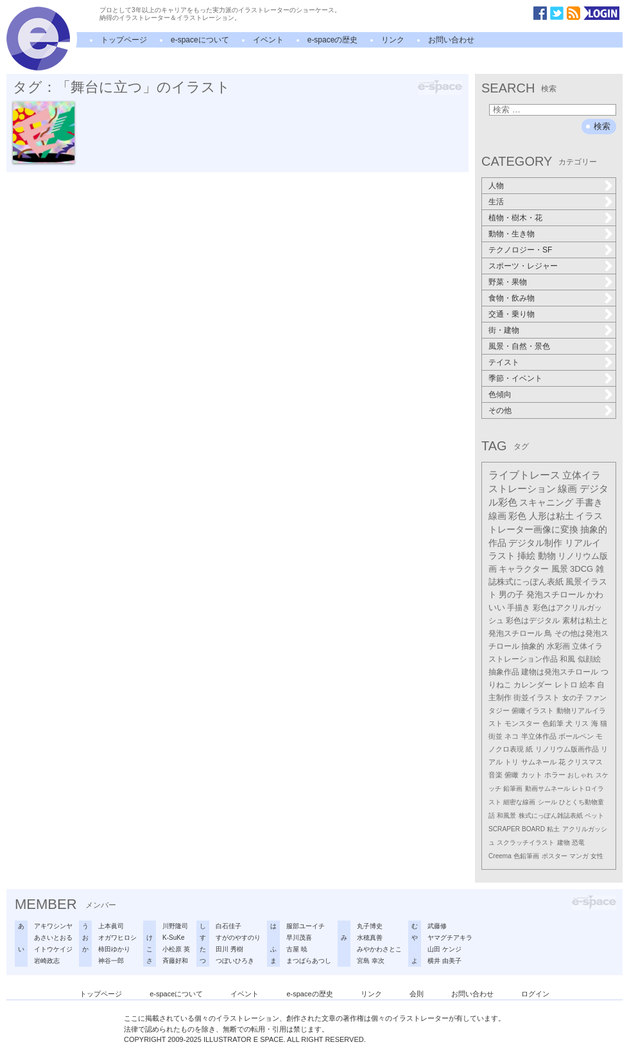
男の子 (511, 594)
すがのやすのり (238, 937)
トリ (511, 762)
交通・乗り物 (511, 314)
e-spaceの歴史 (332, 39)
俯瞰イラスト (533, 710)
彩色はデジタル (533, 620)
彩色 (517, 516)
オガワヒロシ (117, 937)
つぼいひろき (235, 960)
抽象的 (532, 646)
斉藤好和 (175, 960)
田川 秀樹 (229, 949)
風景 (559, 569)
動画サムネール (547, 788)
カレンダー (532, 685)
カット (531, 775)
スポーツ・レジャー (523, 265)
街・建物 (503, 330)
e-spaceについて (200, 39)
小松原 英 (176, 949)
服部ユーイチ (305, 926)
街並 (495, 736)
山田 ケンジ (444, 949)
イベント (268, 39)
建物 (563, 842)
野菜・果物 (507, 282)
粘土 (553, 829)
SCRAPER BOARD (516, 829)
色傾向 (500, 394)
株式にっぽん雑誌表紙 (551, 815)
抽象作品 (503, 671)
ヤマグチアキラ (449, 937)
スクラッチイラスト (526, 842)
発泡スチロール (555, 594)
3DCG (581, 569)
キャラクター (524, 569)
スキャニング (546, 502)
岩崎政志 (47, 960)
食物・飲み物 (511, 298)
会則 (416, 994)
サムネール (538, 762)
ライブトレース (524, 475)
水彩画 (558, 646)
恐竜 (578, 842)
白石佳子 (228, 926)
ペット (594, 815)
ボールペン (576, 736)
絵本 (587, 685)
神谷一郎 (111, 960)
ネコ (511, 736)
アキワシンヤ (53, 926)
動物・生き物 (511, 233)
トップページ (124, 39)
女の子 (572, 697)
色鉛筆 (553, 723)
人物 (496, 185)
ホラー (554, 775)
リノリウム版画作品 (567, 749)
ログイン (535, 994)
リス (581, 723)
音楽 (495, 775)
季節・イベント (515, 378)
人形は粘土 (551, 516)
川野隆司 (175, 926)
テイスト (503, 362)
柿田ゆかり (114, 949)
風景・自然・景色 (519, 346)
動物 (547, 556)
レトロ (566, 685)
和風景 (506, 815)
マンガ (579, 856)
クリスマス (585, 762)
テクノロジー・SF (520, 249)
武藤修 (437, 926)
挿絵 (526, 556)
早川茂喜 (299, 937)
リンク (392, 39)
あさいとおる (53, 937)
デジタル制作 (535, 543)
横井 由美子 (444, 960)
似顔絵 (589, 659)
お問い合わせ (451, 39)
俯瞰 (511, 775)
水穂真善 (370, 937)
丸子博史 (370, 926)
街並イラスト (536, 697)
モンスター (522, 723)
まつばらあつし (308, 960)
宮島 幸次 (370, 960)
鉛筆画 (512, 788)
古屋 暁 (296, 949)
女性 (596, 856)
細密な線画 (519, 802)
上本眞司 (111, 926)
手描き (518, 607)
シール (547, 802)
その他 (500, 410)
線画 (567, 488)
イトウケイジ (53, 949)
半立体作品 (538, 736)
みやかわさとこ (379, 949)
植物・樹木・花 (515, 217)
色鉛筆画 (526, 856)
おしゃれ (580, 775)
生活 (496, 201)
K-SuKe (173, 937)
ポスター (554, 856)
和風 (567, 659)
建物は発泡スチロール (559, 671)
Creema (500, 856)
